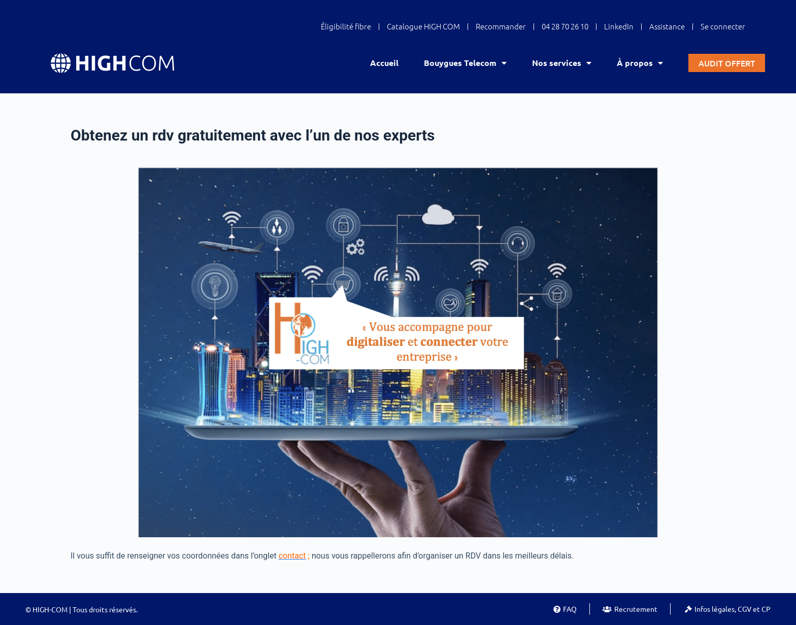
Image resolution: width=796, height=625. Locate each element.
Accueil (384, 62)
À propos (640, 63)
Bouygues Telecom (465, 63)
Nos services (561, 63)
